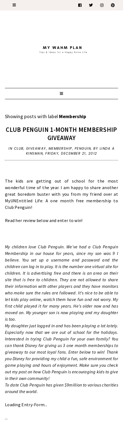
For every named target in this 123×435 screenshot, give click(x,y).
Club (19, 148)
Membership (60, 148)
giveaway (36, 148)
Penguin (83, 148)
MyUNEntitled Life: (24, 200)
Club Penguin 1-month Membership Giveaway (61, 134)
